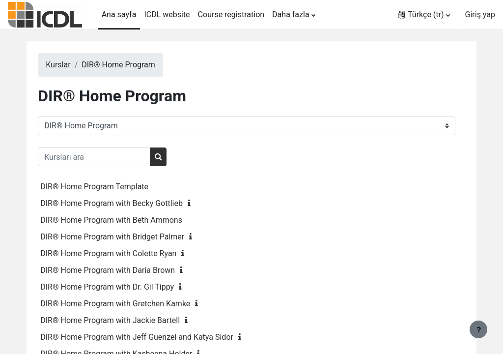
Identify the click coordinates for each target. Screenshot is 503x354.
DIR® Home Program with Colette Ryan (128, 253)
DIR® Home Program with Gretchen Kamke (135, 303)
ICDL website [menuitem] (167, 14)
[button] (424, 15)
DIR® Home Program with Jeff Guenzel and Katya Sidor (156, 337)
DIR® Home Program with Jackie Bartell (129, 320)
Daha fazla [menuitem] (290, 14)
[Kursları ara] (113, 157)
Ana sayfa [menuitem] (119, 14)
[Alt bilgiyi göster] (478, 329)
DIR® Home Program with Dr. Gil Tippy (127, 287)
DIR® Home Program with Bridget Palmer (132, 236)
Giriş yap (480, 14)
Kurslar (77, 64)
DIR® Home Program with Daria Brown (127, 270)
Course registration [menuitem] (231, 14)
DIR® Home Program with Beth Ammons (131, 220)
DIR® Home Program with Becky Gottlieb (131, 203)
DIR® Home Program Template (114, 186)
